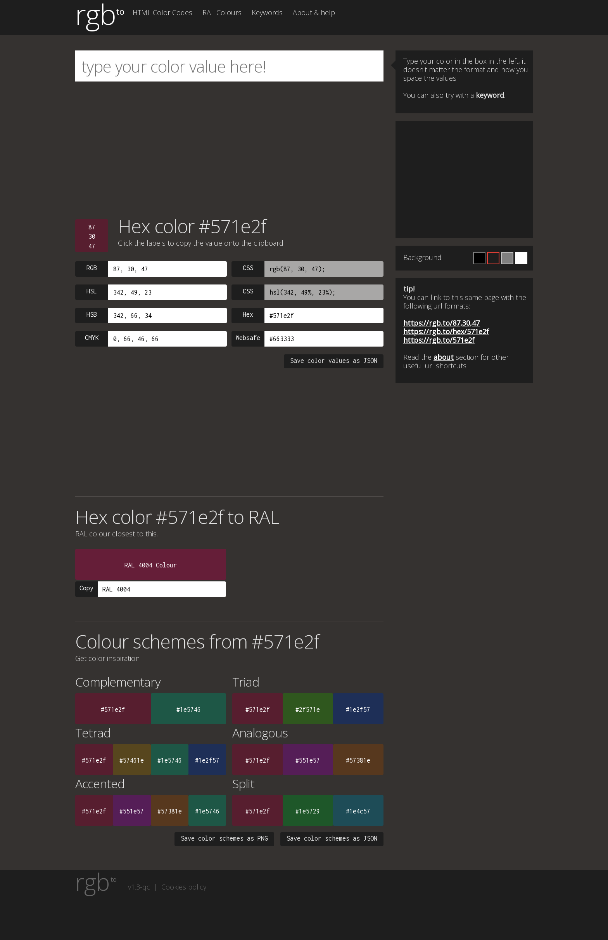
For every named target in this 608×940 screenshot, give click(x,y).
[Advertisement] (229, 143)
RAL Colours (222, 12)
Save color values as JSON (333, 360)
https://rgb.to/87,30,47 (441, 323)
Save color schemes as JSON (332, 838)
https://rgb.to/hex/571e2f (446, 331)
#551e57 (307, 760)
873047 (91, 237)
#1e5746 (188, 709)
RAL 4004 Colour (150, 565)
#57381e (358, 760)
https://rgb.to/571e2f (439, 340)
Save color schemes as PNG (224, 838)
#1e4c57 (358, 811)
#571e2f (113, 709)
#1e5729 (307, 811)
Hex (248, 314)
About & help (314, 12)
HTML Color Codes (162, 12)
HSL (91, 291)
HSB (91, 314)
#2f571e (307, 709)
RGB (91, 267)
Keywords (267, 12)
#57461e (131, 760)
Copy (86, 587)
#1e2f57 (358, 709)
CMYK (92, 337)
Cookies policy (183, 886)
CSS (248, 267)
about (444, 357)
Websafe (248, 337)
